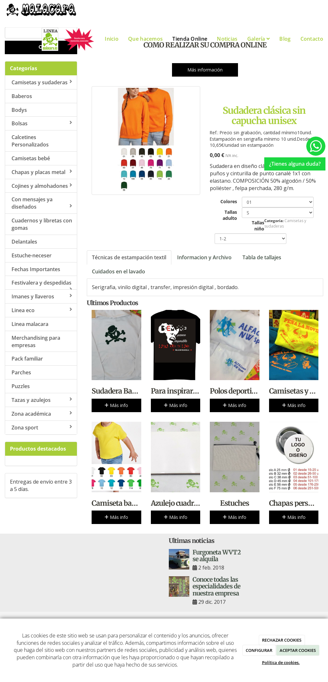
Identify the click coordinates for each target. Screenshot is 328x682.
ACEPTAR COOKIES (298, 650)
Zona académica (42, 413)
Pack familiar (27, 358)
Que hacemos (145, 38)
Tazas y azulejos (42, 399)
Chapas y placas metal (42, 172)
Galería (258, 38)
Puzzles (21, 386)
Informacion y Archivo (204, 257)
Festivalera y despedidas (42, 284)
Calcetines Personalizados (30, 141)
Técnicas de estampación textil (129, 257)
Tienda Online (189, 38)
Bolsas (42, 123)
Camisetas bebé (31, 158)
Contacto (311, 38)
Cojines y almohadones (42, 185)
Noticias (227, 38)
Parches (21, 372)
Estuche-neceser (32, 255)
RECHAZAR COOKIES (281, 640)
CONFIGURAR (259, 650)
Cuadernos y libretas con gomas (42, 224)
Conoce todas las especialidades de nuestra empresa (216, 586)
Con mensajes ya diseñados (42, 203)
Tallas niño (258, 226)
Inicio (112, 38)
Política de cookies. (281, 662)
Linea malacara (30, 324)
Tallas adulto (230, 215)
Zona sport (42, 427)
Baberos (22, 96)
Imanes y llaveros (42, 296)
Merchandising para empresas (36, 341)
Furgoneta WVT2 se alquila (217, 555)
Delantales (24, 241)
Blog (285, 38)
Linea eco (42, 310)
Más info (116, 405)
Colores (228, 201)
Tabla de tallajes (261, 257)
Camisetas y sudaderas (42, 82)
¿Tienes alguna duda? (295, 163)
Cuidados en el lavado (118, 271)
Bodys (19, 109)
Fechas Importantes (36, 269)
